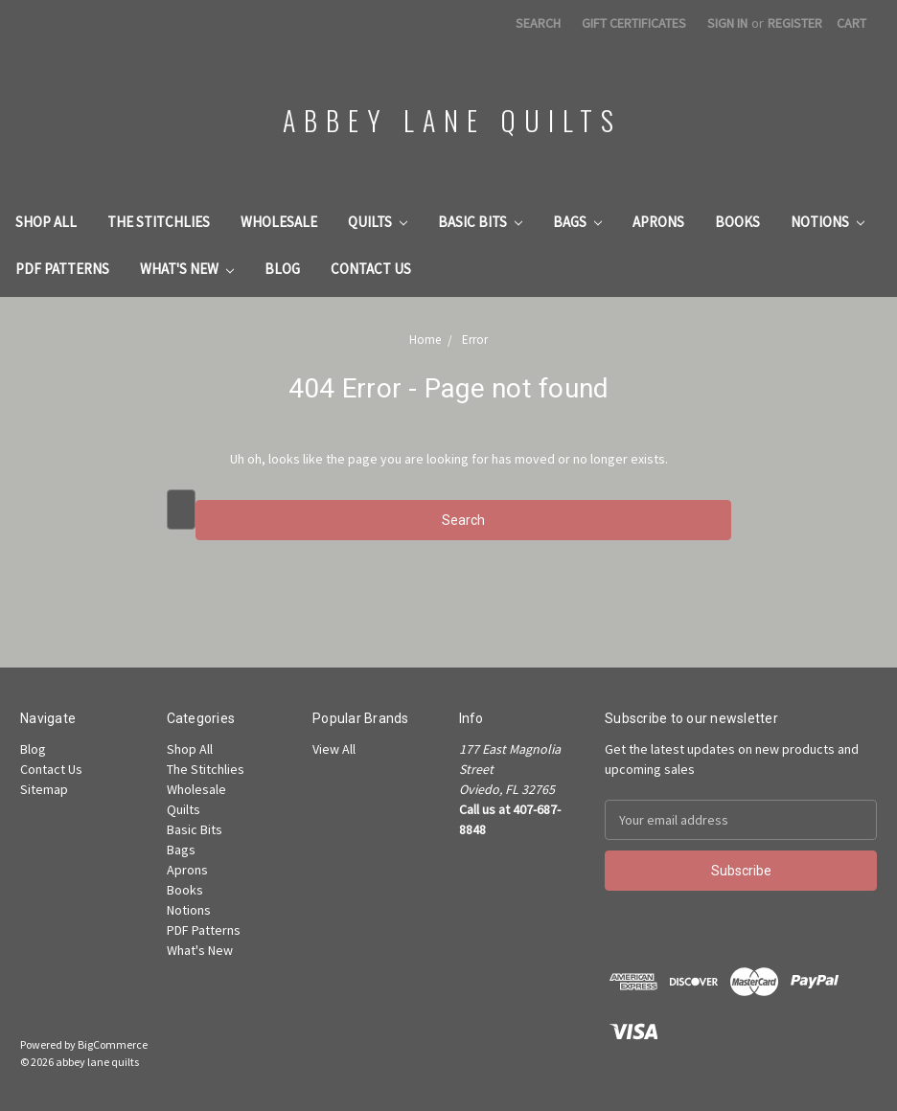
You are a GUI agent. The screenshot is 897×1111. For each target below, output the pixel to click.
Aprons (658, 222)
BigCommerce (113, 1044)
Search (538, 23)
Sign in (727, 23)
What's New (187, 269)
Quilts (377, 222)
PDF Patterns (62, 269)
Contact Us (371, 269)
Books (737, 222)
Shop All (46, 222)
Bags (577, 222)
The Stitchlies (158, 222)
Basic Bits (480, 222)
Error (475, 339)
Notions (827, 222)
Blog (282, 269)
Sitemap (44, 789)
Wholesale (279, 222)
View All (334, 749)
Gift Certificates (634, 23)
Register (795, 23)
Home (425, 339)
